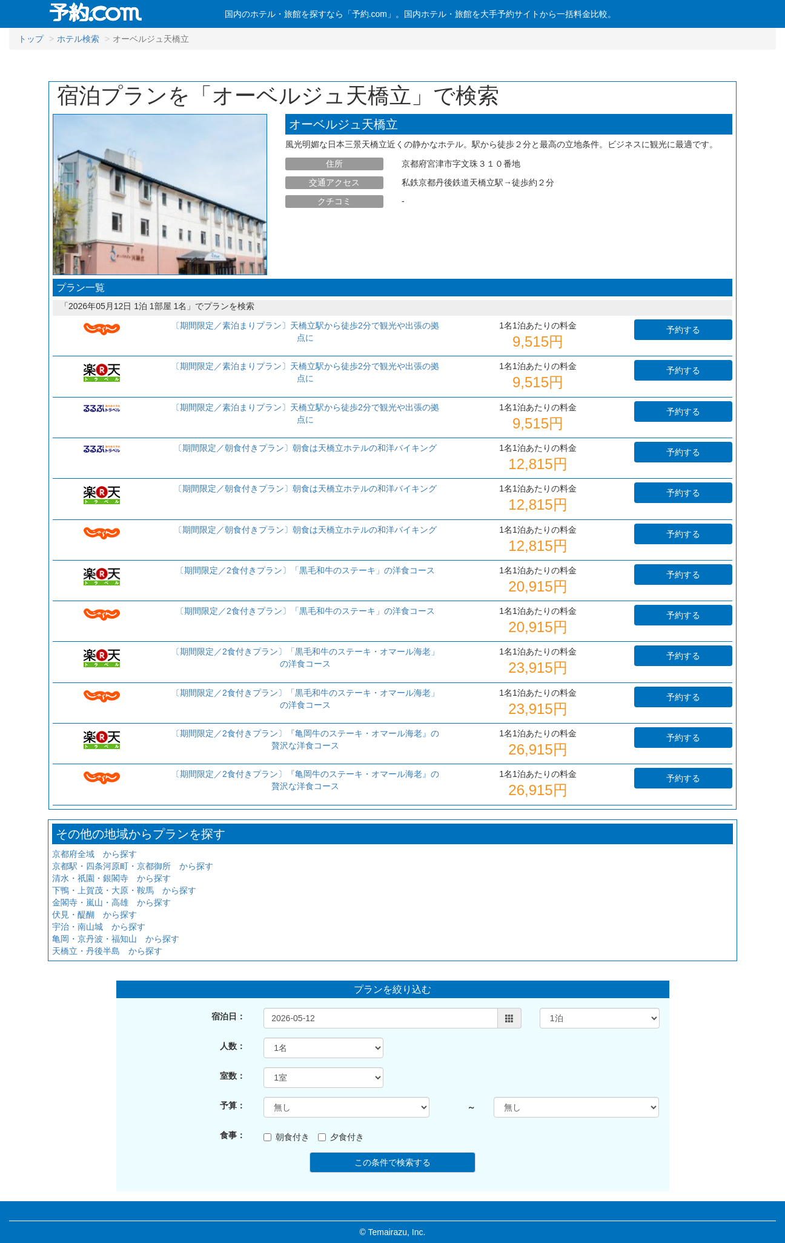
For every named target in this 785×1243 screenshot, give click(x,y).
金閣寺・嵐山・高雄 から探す (111, 902)
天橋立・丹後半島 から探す (107, 951)
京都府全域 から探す (94, 854)
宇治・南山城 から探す (98, 926)
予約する (683, 330)
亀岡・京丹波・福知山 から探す (115, 939)
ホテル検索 (78, 39)
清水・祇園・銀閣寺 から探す (111, 878)
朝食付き (286, 1137)
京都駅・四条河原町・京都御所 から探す (132, 866)
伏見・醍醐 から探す (94, 914)
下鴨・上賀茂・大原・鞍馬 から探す (124, 890)
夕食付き (341, 1137)
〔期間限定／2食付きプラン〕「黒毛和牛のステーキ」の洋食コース (305, 570)
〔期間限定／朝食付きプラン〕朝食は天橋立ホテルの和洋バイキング (305, 448)
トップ (31, 39)
